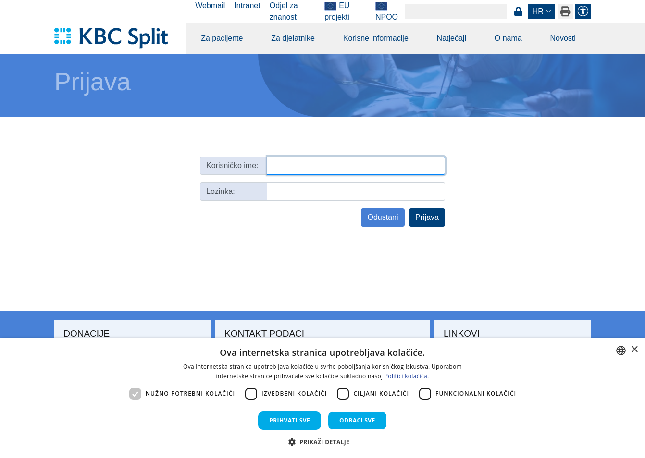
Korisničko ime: (232, 165)
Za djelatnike (293, 38)
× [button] (634, 349)
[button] (323, 441)
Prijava (518, 11)
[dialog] (322, 398)
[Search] (455, 11)
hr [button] (538, 11)
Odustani (382, 217)
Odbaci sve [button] (357, 420)
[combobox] (621, 350)
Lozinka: (220, 191)
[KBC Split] (115, 38)
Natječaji (451, 38)
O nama (508, 38)
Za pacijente (222, 38)
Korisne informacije (376, 38)
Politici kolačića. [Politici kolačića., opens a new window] (407, 376)
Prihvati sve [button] (289, 420)
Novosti (562, 38)
